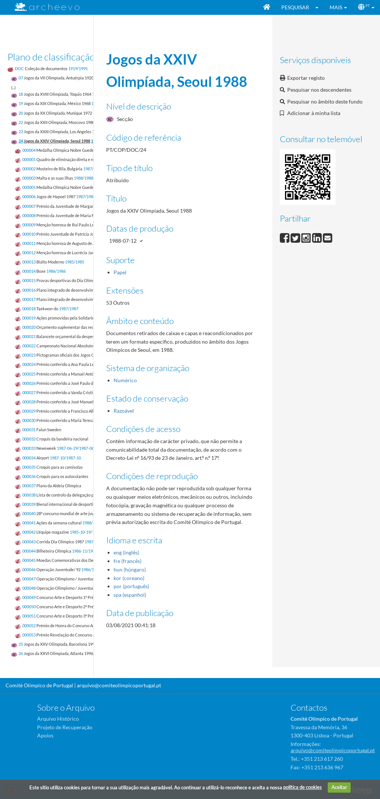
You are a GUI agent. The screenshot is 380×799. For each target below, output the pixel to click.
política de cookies (302, 787)
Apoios (45, 735)
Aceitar (339, 787)
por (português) (131, 586)
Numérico (125, 380)
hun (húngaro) (130, 569)
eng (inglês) (126, 552)
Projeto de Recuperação (64, 727)
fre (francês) (127, 561)
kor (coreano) (129, 578)
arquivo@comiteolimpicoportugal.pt (119, 685)
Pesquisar (295, 7)
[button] (319, 7)
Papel (120, 272)
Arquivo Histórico (58, 719)
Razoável (124, 410)
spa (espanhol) (130, 595)
